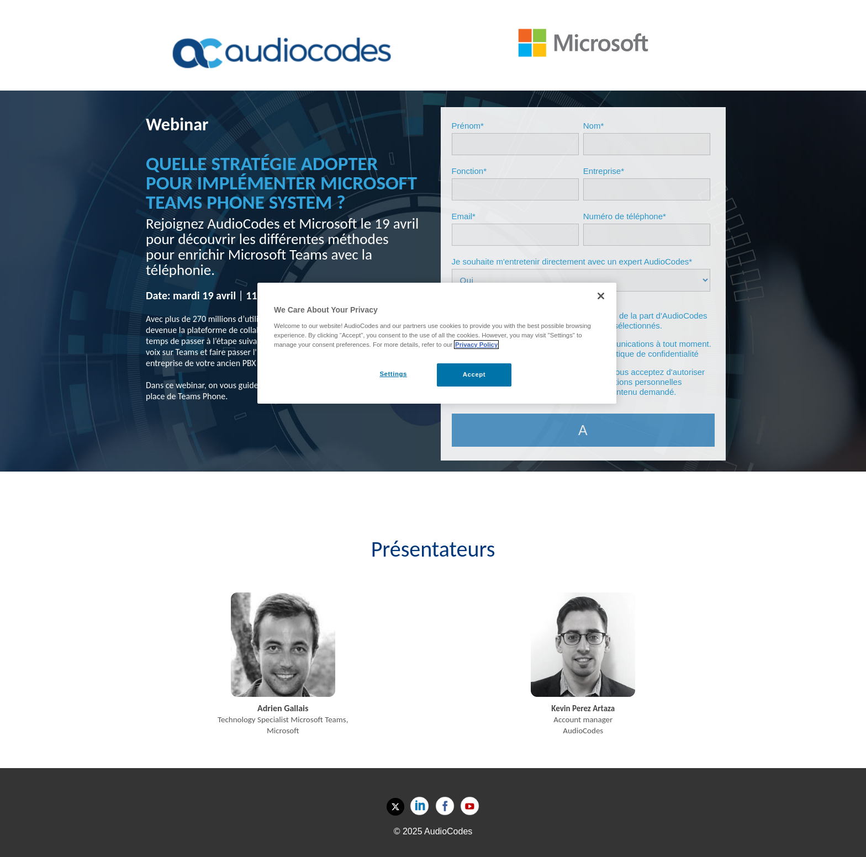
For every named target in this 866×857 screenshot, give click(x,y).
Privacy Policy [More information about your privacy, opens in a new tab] (476, 344)
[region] (436, 343)
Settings (392, 374)
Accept (474, 374)
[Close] (601, 296)
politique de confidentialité (651, 353)
